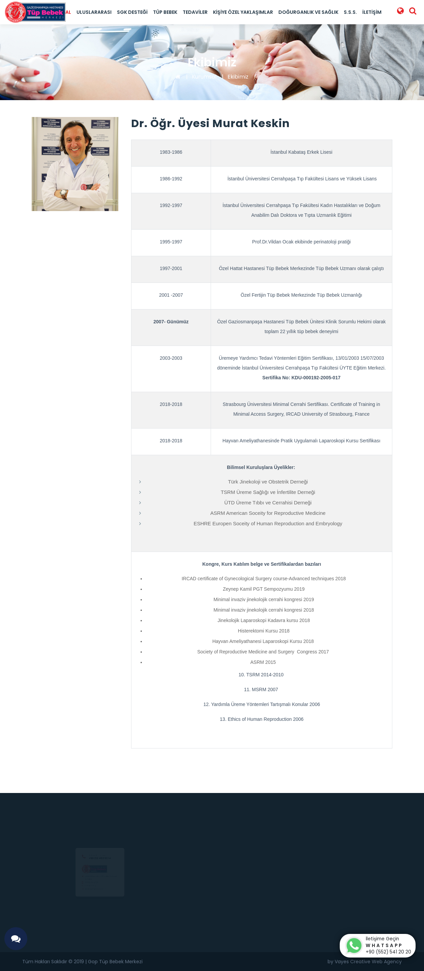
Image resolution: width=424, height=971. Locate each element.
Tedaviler (195, 12)
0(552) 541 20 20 (83, 885)
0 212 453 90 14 (82, 891)
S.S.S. (350, 12)
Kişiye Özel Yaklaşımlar (243, 12)
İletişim (372, 12)
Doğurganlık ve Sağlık (308, 12)
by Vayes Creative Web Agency (365, 961)
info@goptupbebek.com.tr (91, 897)
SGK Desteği (132, 12)
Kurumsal (204, 77)
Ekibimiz (238, 77)
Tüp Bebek (165, 12)
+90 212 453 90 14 (100, 840)
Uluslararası (94, 12)
